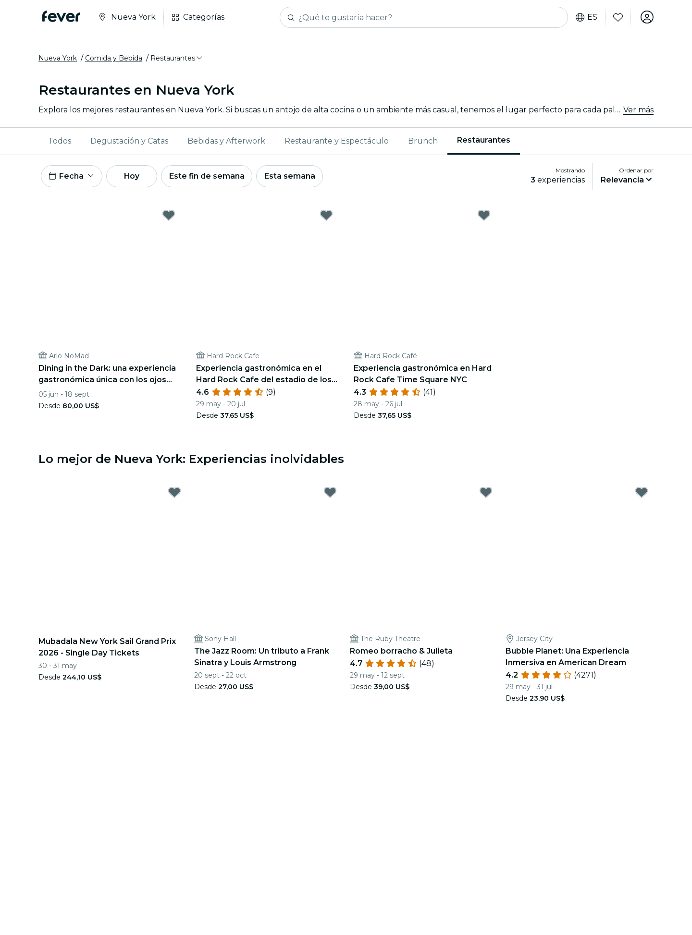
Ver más (638, 110)
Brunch (423, 141)
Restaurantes (483, 141)
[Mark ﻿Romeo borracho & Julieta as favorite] (486, 494)
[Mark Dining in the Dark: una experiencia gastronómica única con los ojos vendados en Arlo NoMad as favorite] (168, 216)
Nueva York (57, 59)
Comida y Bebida (113, 59)
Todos (59, 141)
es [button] (586, 17)
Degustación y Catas (129, 141)
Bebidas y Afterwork (226, 141)
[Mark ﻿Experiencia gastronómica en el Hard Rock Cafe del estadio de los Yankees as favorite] (326, 216)
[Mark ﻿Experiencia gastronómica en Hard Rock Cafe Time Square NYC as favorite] (484, 216)
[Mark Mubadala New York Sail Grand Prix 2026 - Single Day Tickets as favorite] (174, 494)
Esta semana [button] (294, 177)
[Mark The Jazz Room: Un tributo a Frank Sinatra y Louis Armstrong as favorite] (330, 494)
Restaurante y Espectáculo (336, 141)
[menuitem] (59, 141)
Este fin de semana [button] (210, 177)
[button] (177, 59)
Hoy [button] (134, 177)
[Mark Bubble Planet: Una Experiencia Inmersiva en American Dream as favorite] (641, 494)
